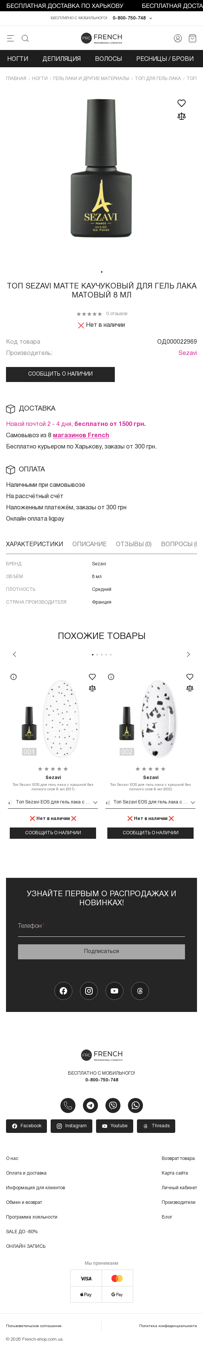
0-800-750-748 (129, 18)
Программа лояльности (31, 1217)
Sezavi (188, 353)
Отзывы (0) (134, 544)
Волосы (108, 59)
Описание (89, 544)
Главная (16, 79)
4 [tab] (106, 654)
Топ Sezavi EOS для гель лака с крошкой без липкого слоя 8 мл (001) (53, 783)
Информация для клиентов (35, 1188)
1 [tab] (101, 272)
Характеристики (34, 544)
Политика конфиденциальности (168, 1326)
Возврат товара (178, 1159)
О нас (12, 1159)
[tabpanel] (101, 177)
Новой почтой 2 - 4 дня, (76, 424)
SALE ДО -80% (22, 1232)
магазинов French (81, 435)
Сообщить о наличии (60, 374)
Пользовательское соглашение (34, 1326)
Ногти (17, 59)
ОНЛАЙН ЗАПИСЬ (25, 1246)
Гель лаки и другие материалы (91, 79)
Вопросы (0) (180, 544)
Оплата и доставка (26, 1173)
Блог (167, 1217)
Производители (178, 1203)
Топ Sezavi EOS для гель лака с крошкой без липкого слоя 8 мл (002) (150, 783)
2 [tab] (97, 654)
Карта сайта (175, 1173)
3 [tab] (101, 654)
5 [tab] (110, 654)
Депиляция (61, 59)
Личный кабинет (179, 1188)
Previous (14, 654)
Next (188, 654)
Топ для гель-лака (158, 79)
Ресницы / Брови (165, 59)
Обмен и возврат (24, 1203)
